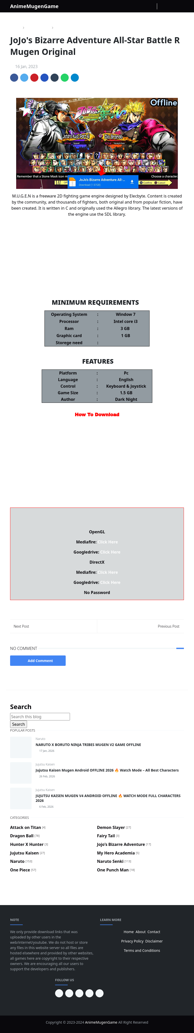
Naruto (40, 739)
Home (129, 931)
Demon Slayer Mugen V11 (97, 284)
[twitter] (89, 993)
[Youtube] (152, 6)
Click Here (108, 542)
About (141, 931)
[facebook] (136, 6)
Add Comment (38, 660)
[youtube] (69, 993)
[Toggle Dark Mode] (162, 6)
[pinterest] (59, 993)
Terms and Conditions (142, 950)
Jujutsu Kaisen (45, 764)
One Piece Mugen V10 (97, 241)
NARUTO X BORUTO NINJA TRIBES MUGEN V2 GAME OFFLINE (88, 744)
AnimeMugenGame (34, 6)
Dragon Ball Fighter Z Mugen (97, 273)
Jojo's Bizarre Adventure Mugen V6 (97, 262)
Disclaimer (154, 941)
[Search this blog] (40, 716)
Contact (154, 931)
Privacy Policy (132, 941)
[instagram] (144, 6)
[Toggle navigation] (180, 6)
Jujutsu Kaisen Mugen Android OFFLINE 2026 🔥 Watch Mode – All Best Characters (107, 770)
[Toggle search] (171, 6)
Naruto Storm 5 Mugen (97, 252)
